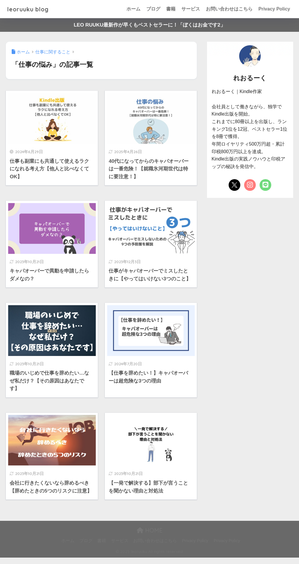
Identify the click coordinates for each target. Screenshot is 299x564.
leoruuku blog (31, 9)
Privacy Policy (274, 8)
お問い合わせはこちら (229, 8)
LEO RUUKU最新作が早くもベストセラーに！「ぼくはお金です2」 (149, 25)
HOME (150, 536)
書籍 (170, 8)
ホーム (133, 8)
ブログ (153, 8)
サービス (190, 8)
